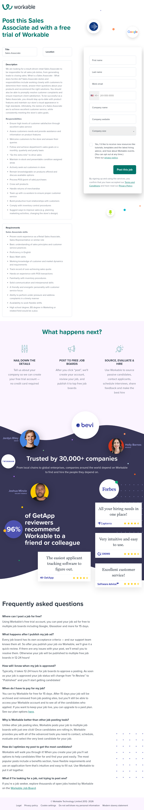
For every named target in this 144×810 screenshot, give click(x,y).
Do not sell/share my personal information (79, 805)
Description (11, 64)
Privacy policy (31, 805)
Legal (19, 805)
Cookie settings (48, 805)
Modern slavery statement (115, 805)
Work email (97, 84)
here (31, 711)
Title (7, 49)
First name (97, 60)
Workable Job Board (23, 788)
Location (50, 51)
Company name (100, 107)
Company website (101, 119)
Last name (97, 72)
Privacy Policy (125, 185)
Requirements (13, 227)
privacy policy (111, 157)
